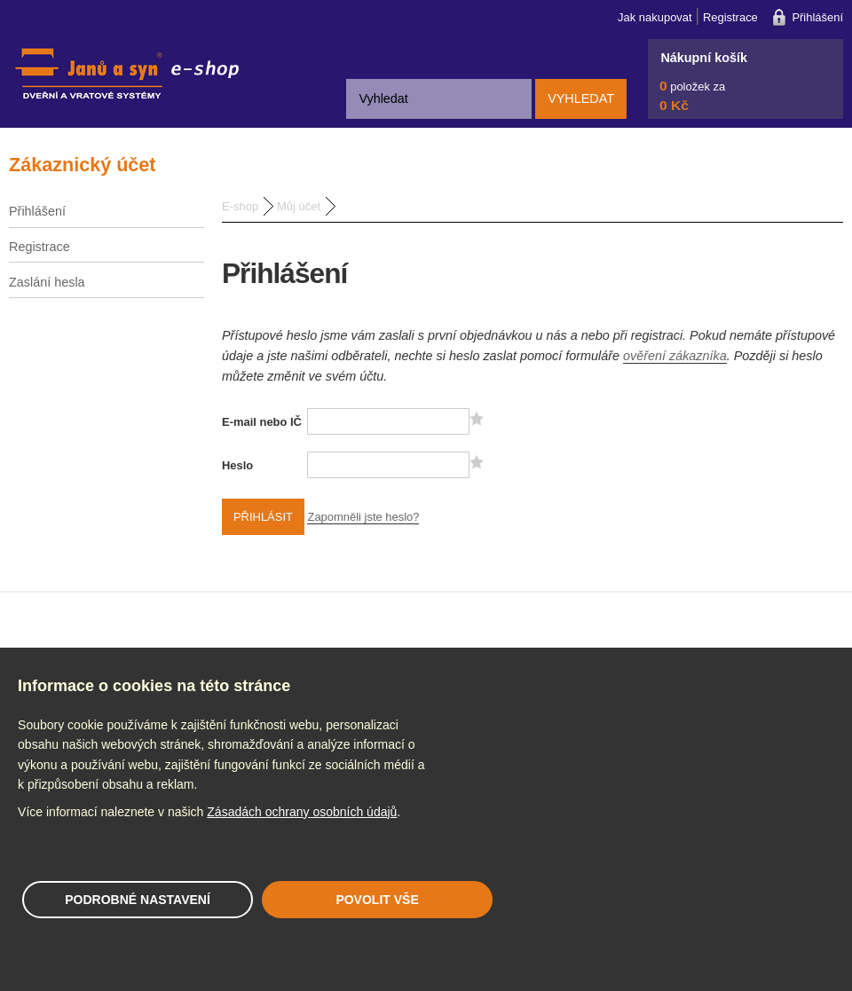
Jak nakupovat (655, 17)
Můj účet (298, 206)
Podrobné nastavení (137, 900)
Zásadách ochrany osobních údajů (302, 812)
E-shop (240, 206)
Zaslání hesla (47, 282)
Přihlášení (817, 17)
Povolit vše (376, 900)
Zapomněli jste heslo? (363, 516)
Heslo (237, 465)
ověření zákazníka (675, 356)
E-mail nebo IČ (262, 422)
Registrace (730, 17)
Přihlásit (263, 516)
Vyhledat (581, 98)
